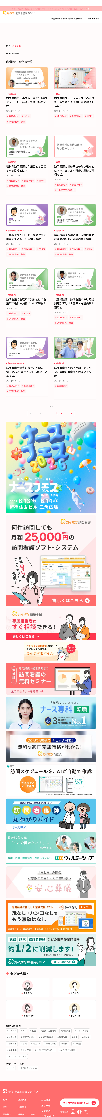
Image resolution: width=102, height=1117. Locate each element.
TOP (5, 1090)
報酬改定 (63, 1020)
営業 (25, 1027)
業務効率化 (51, 1027)
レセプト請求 (82, 1014)
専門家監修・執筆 (18, 121)
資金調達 (66, 1014)
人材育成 (27, 1033)
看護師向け (15, 116)
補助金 (86, 1020)
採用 (75, 1020)
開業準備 (58, 18)
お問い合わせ (47, 1106)
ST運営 (61, 121)
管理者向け (63, 180)
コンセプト (46, 1100)
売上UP (36, 1027)
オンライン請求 (68, 1033)
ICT (24, 1014)
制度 (34, 1014)
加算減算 (73, 18)
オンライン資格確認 (17, 1039)
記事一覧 (45, 1095)
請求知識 (66, 18)
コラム (28, 116)
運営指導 (12, 1033)
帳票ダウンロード (84, 18)
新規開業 (12, 1027)
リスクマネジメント (67, 185)
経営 (53, 18)
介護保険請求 (47, 1020)
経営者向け (63, 116)
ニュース (12, 1014)
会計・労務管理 (49, 1014)
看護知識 (95, 18)
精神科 (13, 181)
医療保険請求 (29, 1020)
